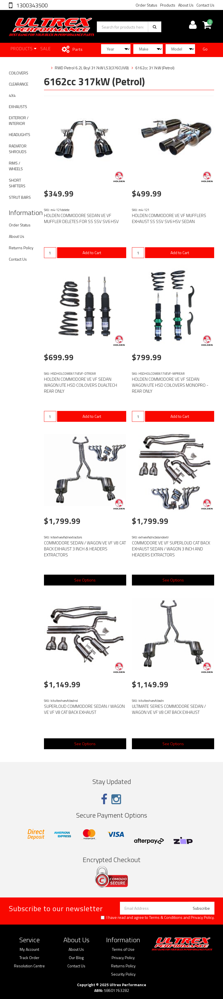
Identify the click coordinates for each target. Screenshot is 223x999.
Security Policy (123, 974)
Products (167, 5)
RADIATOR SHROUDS (18, 149)
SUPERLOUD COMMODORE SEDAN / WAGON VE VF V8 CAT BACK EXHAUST (84, 709)
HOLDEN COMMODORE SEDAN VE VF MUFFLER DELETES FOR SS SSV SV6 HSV (81, 218)
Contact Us (205, 5)
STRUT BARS (20, 197)
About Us (186, 5)
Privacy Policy (202, 917)
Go (205, 49)
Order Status (146, 5)
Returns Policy (21, 248)
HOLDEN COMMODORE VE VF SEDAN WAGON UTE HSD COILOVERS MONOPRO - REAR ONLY (170, 385)
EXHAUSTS (18, 107)
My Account (29, 949)
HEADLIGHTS (19, 134)
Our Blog (76, 958)
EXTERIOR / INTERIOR (19, 120)
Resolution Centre (29, 966)
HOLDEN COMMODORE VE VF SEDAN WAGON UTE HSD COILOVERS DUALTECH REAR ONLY (80, 385)
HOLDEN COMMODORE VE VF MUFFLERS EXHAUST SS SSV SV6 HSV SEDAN (169, 218)
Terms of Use (123, 949)
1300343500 (31, 5)
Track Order (29, 958)
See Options (85, 580)
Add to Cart (92, 253)
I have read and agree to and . (157, 917)
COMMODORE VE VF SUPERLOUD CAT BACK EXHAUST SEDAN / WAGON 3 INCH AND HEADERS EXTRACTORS (171, 549)
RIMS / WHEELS (16, 166)
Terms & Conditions (165, 917)
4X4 (12, 95)
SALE (45, 48)
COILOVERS (18, 73)
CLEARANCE (18, 84)
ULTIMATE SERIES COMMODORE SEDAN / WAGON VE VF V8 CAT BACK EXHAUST (169, 709)
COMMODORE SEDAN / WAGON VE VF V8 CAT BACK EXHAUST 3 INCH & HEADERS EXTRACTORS (85, 549)
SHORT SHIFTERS (17, 183)
